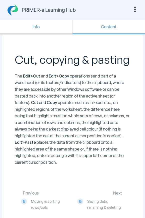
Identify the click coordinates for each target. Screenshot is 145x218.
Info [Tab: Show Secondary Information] (36, 26)
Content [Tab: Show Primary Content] (108, 26)
